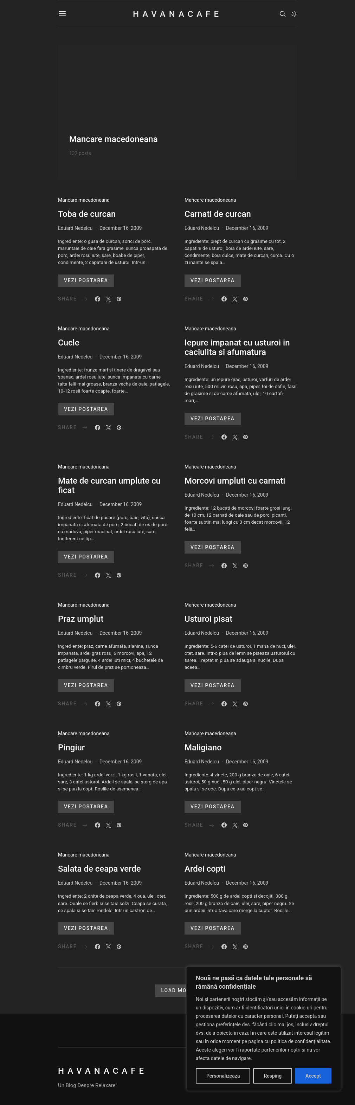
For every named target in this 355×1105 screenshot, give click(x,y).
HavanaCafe (177, 14)
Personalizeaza (223, 1076)
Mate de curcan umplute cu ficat (109, 485)
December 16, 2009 (120, 228)
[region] (263, 1029)
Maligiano (203, 747)
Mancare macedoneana (84, 200)
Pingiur (71, 747)
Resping (273, 1076)
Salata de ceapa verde (99, 869)
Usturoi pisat (208, 619)
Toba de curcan (87, 214)
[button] (294, 14)
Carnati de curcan (218, 214)
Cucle (68, 343)
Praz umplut (81, 619)
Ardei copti (205, 869)
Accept (313, 1076)
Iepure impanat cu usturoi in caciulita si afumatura (237, 347)
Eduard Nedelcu (75, 228)
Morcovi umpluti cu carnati (235, 481)
